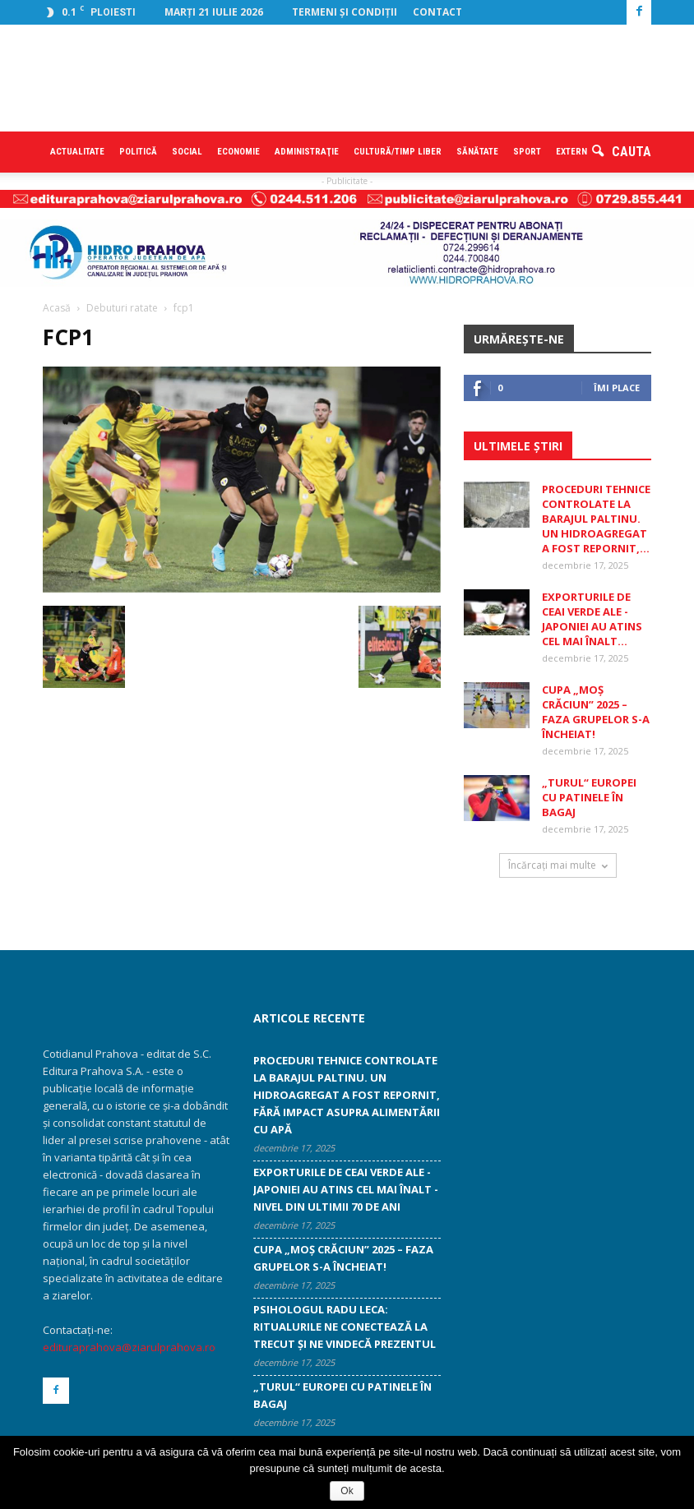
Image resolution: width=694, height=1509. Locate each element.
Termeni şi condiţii (344, 12)
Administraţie (307, 151)
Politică (138, 151)
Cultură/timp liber (398, 151)
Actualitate (77, 151)
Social (187, 151)
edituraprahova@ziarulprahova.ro (129, 1347)
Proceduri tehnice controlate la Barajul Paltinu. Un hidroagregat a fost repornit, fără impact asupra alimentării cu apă (346, 1095)
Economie (238, 151)
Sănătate (477, 151)
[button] (621, 152)
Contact (437, 12)
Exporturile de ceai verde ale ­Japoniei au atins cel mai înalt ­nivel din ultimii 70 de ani (345, 1189)
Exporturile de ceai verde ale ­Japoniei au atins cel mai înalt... (592, 618)
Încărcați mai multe (558, 865)
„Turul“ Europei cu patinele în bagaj (589, 797)
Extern (571, 151)
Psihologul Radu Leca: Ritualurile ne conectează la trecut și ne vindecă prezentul (344, 1326)
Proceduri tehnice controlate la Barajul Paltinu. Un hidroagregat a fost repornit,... (596, 519)
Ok (346, 1491)
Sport (527, 151)
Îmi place (617, 387)
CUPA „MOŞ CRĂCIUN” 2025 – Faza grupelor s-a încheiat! (596, 711)
